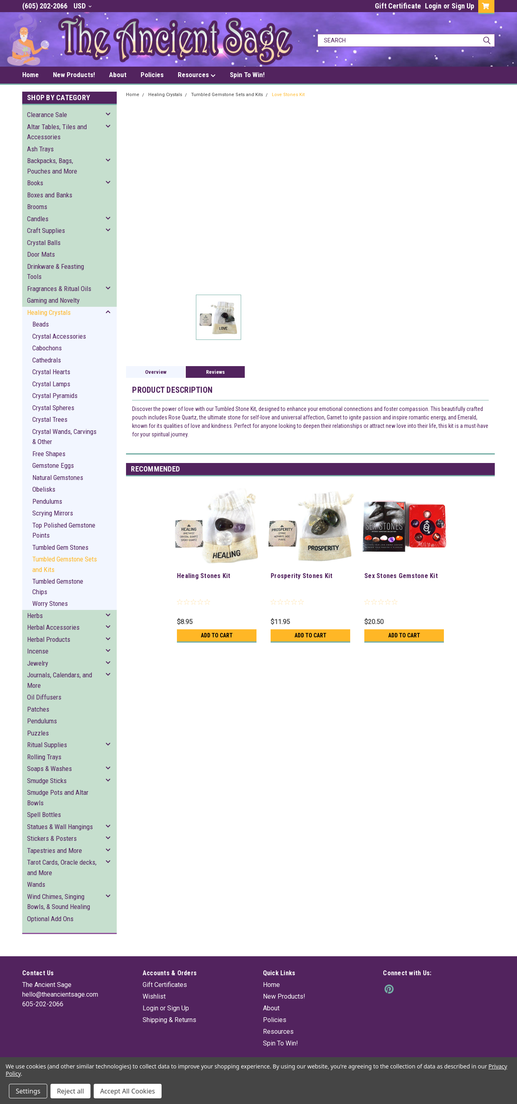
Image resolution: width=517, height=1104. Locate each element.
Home (30, 75)
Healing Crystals (49, 312)
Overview (155, 372)
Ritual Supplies (47, 745)
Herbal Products (48, 639)
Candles (37, 219)
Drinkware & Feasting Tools (55, 271)
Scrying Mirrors (52, 513)
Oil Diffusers (44, 697)
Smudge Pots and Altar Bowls (57, 797)
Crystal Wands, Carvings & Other (64, 436)
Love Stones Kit (288, 94)
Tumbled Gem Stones (60, 547)
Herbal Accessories (53, 627)
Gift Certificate (398, 6)
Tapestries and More (54, 850)
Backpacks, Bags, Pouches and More (52, 166)
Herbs (35, 616)
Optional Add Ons (50, 919)
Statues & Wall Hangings (60, 827)
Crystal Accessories (59, 336)
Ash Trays (40, 149)
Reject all (70, 1091)
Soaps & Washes (49, 769)
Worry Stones (50, 603)
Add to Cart (217, 635)
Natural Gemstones (57, 477)
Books (35, 183)
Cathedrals (46, 360)
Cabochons (47, 348)
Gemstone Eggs (53, 465)
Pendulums (47, 501)
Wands (36, 884)
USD (83, 6)
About (117, 75)
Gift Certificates (165, 985)
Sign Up (463, 6)
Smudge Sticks (47, 781)
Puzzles (38, 733)
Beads (40, 324)
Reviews (215, 372)
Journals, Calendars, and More (59, 680)
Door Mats (41, 254)
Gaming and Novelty (53, 300)
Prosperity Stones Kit (301, 576)
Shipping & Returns (169, 1020)
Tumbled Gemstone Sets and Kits (64, 564)
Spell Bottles (44, 815)
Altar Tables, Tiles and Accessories (57, 132)
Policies (152, 75)
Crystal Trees (49, 419)
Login (433, 6)
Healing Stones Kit (204, 576)
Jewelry (37, 663)
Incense (37, 651)
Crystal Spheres (53, 408)
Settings (28, 1091)
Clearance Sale (47, 115)
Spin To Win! (247, 75)
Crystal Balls (44, 243)
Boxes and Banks (49, 195)
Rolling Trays (44, 757)
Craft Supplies (46, 230)
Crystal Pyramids (55, 396)
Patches (38, 709)
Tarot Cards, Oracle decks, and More (62, 867)
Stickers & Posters (52, 838)
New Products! (74, 75)
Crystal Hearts (51, 372)
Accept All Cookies (127, 1091)
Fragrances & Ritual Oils (59, 289)
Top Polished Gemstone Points (63, 530)
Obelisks (43, 489)
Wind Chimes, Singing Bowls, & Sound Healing (58, 901)
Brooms (37, 207)
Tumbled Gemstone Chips (57, 586)
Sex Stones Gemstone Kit (401, 576)
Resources (197, 75)
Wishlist (154, 996)
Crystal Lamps (51, 384)
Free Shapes (48, 454)
